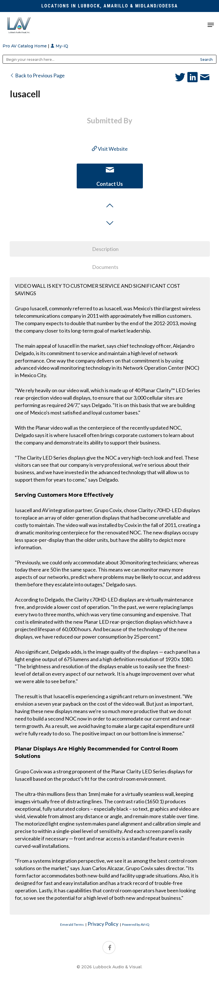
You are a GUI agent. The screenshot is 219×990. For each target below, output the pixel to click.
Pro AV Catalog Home (25, 46)
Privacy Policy (103, 924)
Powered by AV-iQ (135, 924)
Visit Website (110, 149)
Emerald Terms (72, 924)
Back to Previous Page (37, 75)
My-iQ (59, 46)
